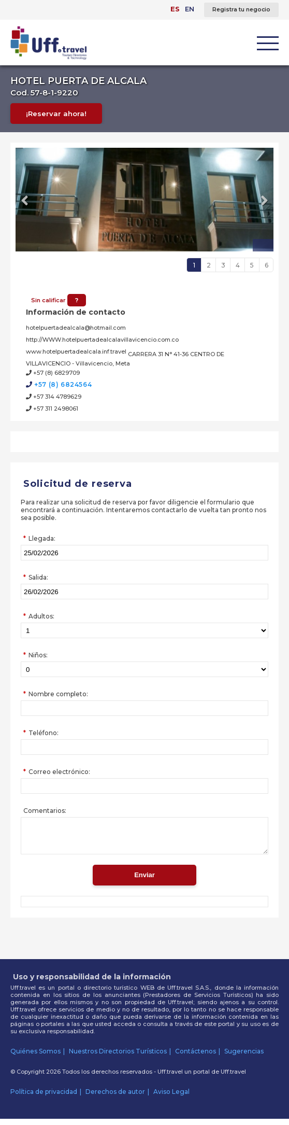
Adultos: (41, 616)
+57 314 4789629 (53, 396)
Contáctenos (195, 1057)
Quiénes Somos (35, 1057)
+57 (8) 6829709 (53, 372)
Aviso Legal (171, 1098)
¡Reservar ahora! (56, 113)
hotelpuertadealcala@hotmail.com (76, 327)
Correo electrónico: (59, 772)
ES (175, 9)
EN (189, 9)
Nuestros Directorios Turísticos (118, 1057)
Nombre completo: (58, 694)
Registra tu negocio (241, 9)
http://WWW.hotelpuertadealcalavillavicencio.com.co (102, 339)
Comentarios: (44, 810)
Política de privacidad (43, 1098)
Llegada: (41, 538)
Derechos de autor (115, 1098)
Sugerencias (244, 1057)
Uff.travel (233, 1077)
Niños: (38, 655)
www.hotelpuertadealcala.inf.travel (76, 351)
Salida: (38, 577)
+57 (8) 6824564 (59, 384)
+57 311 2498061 (52, 408)
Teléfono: (43, 733)
